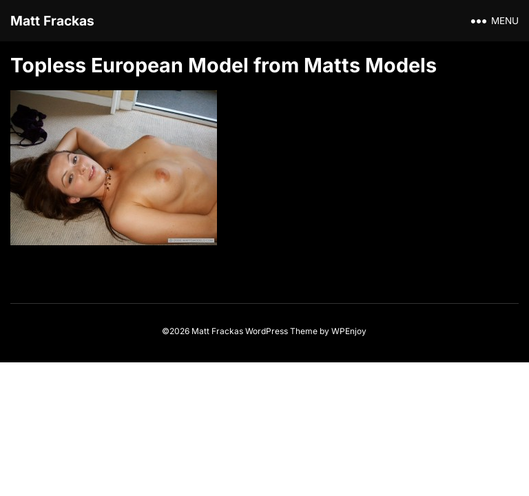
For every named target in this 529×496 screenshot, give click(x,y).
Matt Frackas (52, 20)
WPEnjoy (348, 331)
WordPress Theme (281, 331)
